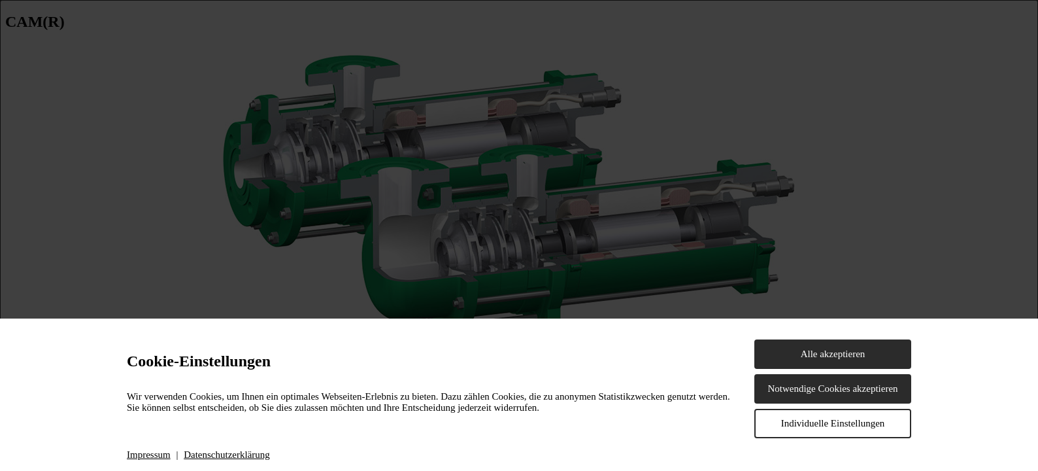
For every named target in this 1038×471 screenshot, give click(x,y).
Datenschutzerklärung (227, 454)
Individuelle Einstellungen (833, 423)
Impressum (149, 454)
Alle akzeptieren (833, 354)
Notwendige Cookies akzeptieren (832, 388)
